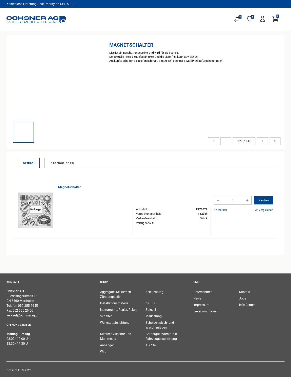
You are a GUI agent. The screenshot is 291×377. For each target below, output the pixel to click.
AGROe (151, 345)
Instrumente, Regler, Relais (118, 310)
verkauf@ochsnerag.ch (22, 315)
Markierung (154, 316)
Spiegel (151, 310)
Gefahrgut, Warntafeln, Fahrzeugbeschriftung (162, 336)
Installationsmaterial (114, 303)
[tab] (29, 163)
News (197, 298)
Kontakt (244, 292)
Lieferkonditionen (205, 311)
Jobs (242, 298)
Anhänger (107, 345)
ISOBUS (151, 303)
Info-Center (247, 305)
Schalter (106, 316)
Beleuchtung (154, 292)
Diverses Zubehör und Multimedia (115, 336)
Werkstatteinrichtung (115, 323)
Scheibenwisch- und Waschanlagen (160, 325)
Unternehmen (202, 292)
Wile (103, 352)
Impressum (201, 305)
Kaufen (263, 200)
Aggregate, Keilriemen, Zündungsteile (116, 294)
